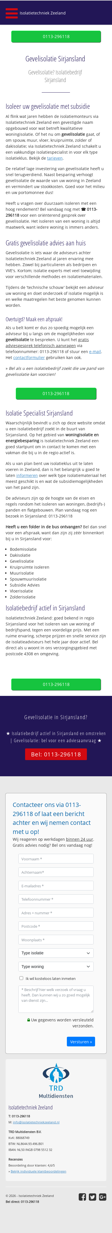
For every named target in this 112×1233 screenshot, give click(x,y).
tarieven (55, 158)
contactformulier (29, 357)
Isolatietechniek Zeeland (43, 13)
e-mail (95, 351)
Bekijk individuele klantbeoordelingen (38, 1171)
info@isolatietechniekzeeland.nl (36, 1122)
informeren (27, 475)
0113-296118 (56, 36)
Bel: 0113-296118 (56, 754)
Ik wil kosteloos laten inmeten (51, 978)
